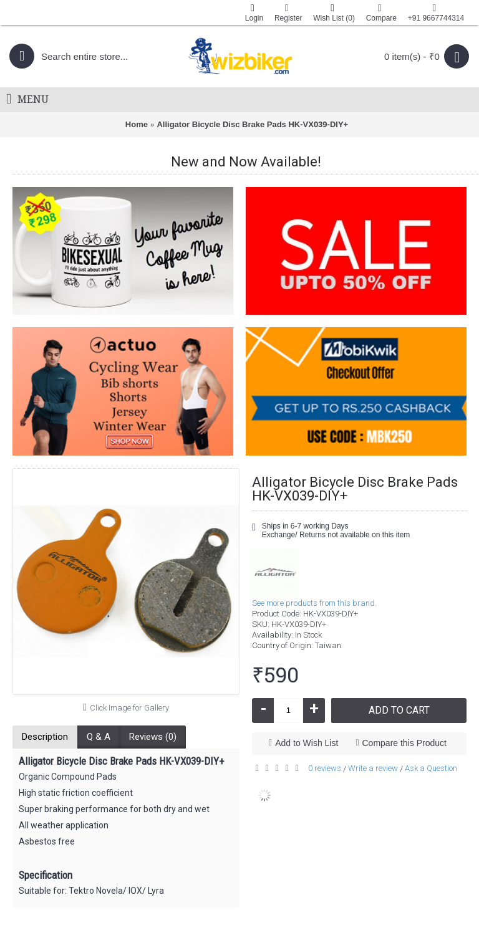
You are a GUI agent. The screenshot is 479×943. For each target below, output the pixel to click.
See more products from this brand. (314, 603)
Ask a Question (431, 768)
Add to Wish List (306, 743)
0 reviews (324, 768)
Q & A (98, 736)
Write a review (373, 768)
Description (45, 736)
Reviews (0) (153, 736)
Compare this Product (404, 743)
